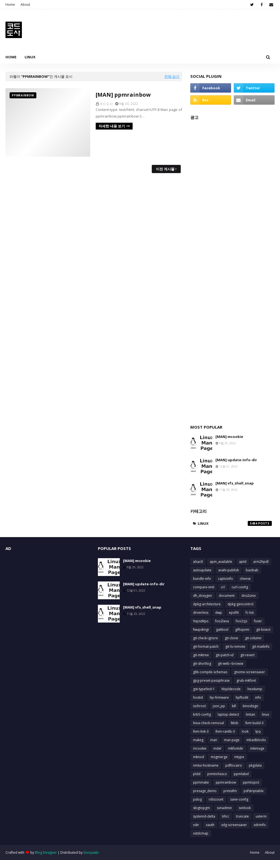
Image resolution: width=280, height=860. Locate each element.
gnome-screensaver (249, 672)
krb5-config (202, 714)
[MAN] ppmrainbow (123, 94)
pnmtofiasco (217, 774)
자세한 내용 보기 (111, 126)
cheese (245, 578)
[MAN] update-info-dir (236, 459)
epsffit (234, 612)
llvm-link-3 (201, 731)
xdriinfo (260, 824)
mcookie (199, 748)
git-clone (231, 638)
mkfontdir (235, 748)
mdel (217, 748)
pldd (196, 774)
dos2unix (248, 595)
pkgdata (255, 765)
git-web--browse (230, 663)
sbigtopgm (201, 807)
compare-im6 (203, 587)
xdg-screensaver (234, 824)
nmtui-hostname (205, 765)
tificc (225, 816)
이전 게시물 (165, 169)
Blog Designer (46, 852)
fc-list (250, 612)
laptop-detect (228, 714)
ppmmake (201, 782)
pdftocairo (233, 765)
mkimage (257, 748)
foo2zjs (241, 621)
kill (234, 706)
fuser (258, 621)
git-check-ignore (205, 638)
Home (10, 4)
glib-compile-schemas (210, 672)
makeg (198, 740)
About (25, 4)
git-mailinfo (261, 646)
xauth (210, 824)
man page (232, 740)
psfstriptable (254, 791)
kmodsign (250, 706)
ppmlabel (241, 774)
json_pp (219, 706)
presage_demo (205, 791)
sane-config (239, 799)
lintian (250, 714)
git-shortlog (202, 663)
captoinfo (225, 578)
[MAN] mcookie (229, 436)
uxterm (261, 816)
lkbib (234, 723)
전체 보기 (171, 76)
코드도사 (106, 103)
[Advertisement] (232, 269)
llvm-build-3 (254, 723)
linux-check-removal (208, 723)
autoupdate (202, 570)
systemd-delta (204, 816)
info (258, 697)
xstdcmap (200, 833)
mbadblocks (256, 740)
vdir (196, 824)
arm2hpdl (261, 561)
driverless (200, 612)
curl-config (240, 587)
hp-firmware (219, 697)
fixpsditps (200, 621)
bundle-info (202, 578)
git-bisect (263, 629)
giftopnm (242, 629)
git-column (253, 638)
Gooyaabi (91, 852)
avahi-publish (228, 570)
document (227, 595)
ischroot (199, 706)
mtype (239, 757)
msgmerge (219, 757)
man (213, 740)
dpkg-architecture (207, 604)
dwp (218, 612)
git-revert (247, 655)
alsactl (198, 561)
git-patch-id (225, 655)
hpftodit (242, 697)
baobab (252, 570)
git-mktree (201, 655)
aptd (242, 561)
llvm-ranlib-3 (225, 731)
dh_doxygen (202, 595)
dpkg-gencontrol (240, 604)
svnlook (245, 807)
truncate (242, 816)
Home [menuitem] (10, 57)
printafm (230, 791)
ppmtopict (251, 782)
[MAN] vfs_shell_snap (234, 483)
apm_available (221, 561)
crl (223, 587)
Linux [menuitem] (30, 57)
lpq (258, 731)
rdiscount (216, 799)
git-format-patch (205, 646)
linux (235, 523)
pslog (197, 799)
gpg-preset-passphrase (211, 680)
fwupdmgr (201, 629)
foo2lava (222, 621)
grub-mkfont (246, 680)
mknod (198, 757)
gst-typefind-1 (204, 689)
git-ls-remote (235, 646)
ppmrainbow (226, 782)
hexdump (254, 689)
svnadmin (224, 807)
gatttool (222, 629)
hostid (198, 697)
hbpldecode (231, 689)
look (245, 731)
